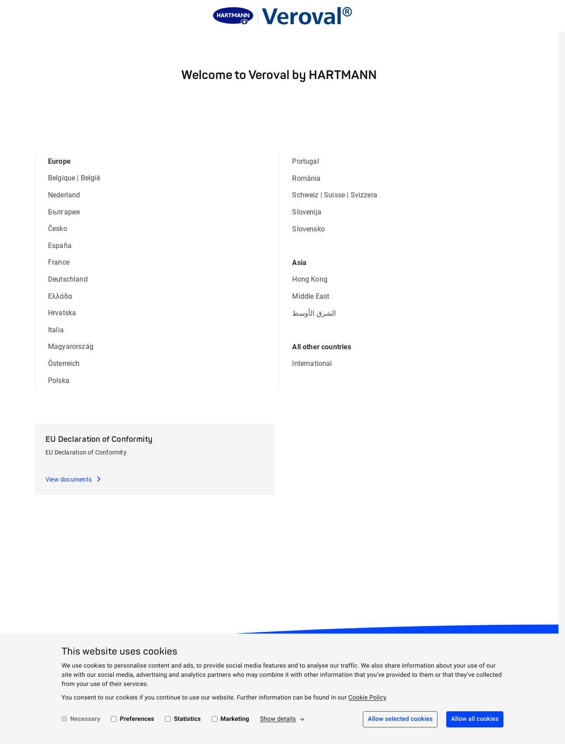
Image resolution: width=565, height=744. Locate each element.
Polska (58, 380)
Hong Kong (309, 279)
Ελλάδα (60, 296)
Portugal (305, 161)
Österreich (64, 363)
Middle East (310, 296)
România (306, 178)
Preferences (137, 719)
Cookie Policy (367, 697)
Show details (278, 719)
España (60, 245)
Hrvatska (62, 313)
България (64, 212)
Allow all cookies (475, 719)
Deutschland (68, 279)
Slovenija (306, 212)
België (90, 178)
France (58, 262)
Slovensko (308, 229)
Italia (56, 330)
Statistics (187, 719)
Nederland (64, 195)
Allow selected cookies (400, 719)
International (312, 363)
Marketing (234, 719)
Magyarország (70, 346)
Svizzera (364, 195)
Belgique (61, 178)
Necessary (85, 719)
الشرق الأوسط (314, 313)
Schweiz (305, 195)
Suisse (334, 195)
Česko (57, 228)
